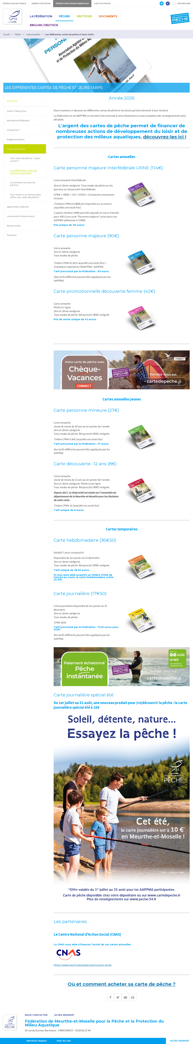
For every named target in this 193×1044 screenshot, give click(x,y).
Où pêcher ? (13, 130)
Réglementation (16, 139)
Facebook (110, 997)
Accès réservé (64, 1015)
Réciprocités (14, 225)
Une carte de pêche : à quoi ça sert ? (25, 159)
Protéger (84, 16)
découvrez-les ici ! (164, 137)
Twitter (118, 997)
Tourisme (12, 235)
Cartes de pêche (16, 149)
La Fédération (41, 16)
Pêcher (64, 16)
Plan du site (64, 1041)
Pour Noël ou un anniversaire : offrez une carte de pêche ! (26, 196)
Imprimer (133, 997)
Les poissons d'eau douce (21, 216)
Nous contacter (36, 1015)
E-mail (125, 997)
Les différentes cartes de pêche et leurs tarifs (23, 171)
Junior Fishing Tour (16, 111)
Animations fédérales (18, 120)
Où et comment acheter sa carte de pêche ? (122, 984)
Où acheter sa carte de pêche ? (22, 183)
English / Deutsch (44, 25)
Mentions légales (37, 1041)
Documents (108, 16)
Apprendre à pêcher (18, 206)
